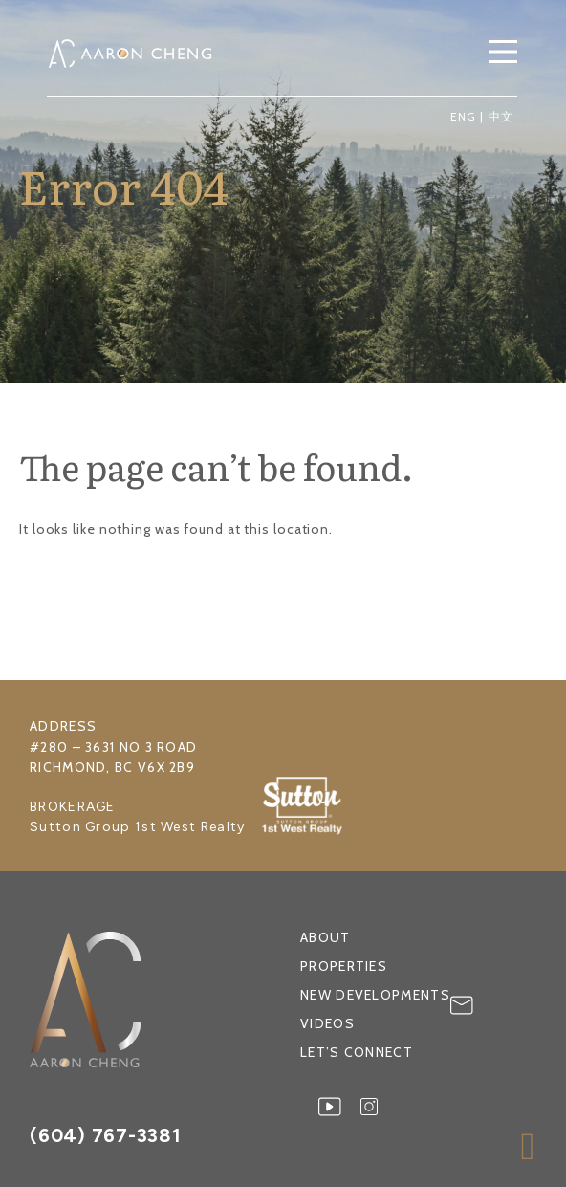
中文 (501, 116)
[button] (503, 53)
